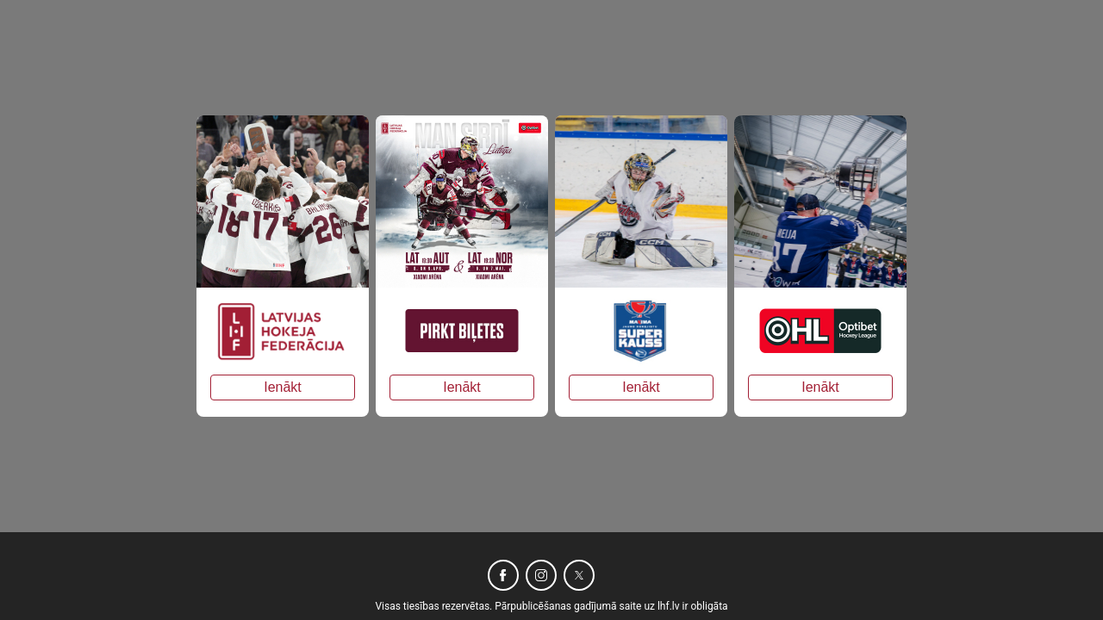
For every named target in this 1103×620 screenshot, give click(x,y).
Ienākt (283, 387)
